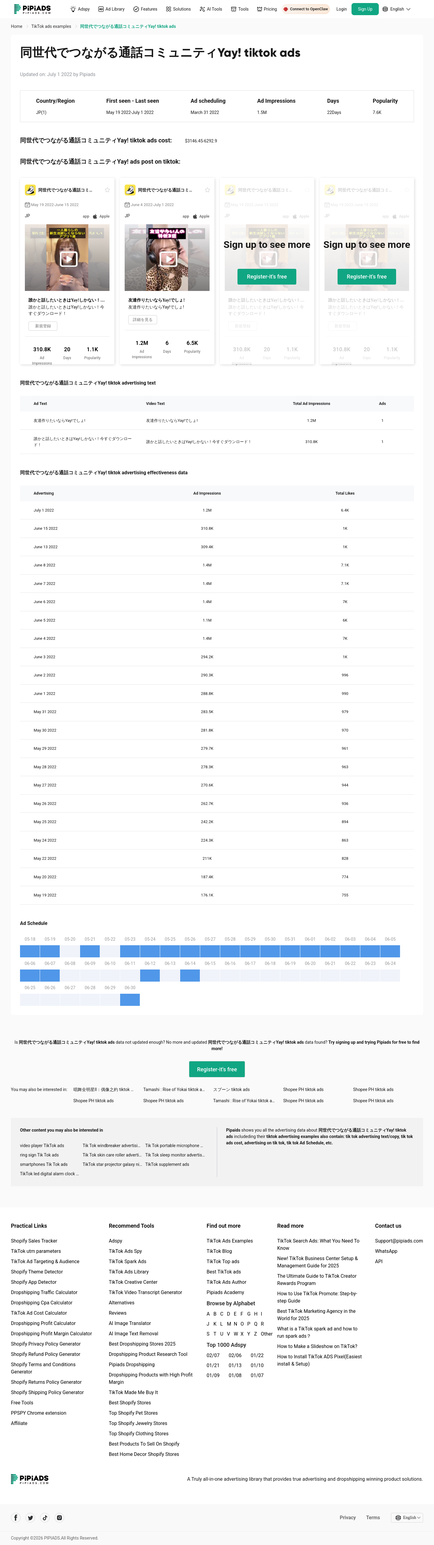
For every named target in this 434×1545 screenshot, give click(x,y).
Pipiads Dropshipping (132, 1364)
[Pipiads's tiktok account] (45, 1518)
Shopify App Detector (34, 1282)
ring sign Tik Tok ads (39, 1155)
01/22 (257, 1355)
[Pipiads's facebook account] (16, 1518)
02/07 (213, 1355)
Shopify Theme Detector (37, 1272)
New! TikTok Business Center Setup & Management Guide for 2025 (317, 1262)
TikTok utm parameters (36, 1251)
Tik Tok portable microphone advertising (176, 1145)
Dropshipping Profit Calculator (43, 1323)
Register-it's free (267, 276)
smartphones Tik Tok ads (44, 1164)
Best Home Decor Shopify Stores (144, 1454)
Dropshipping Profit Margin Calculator (51, 1333)
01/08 (235, 1375)
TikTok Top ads (223, 1261)
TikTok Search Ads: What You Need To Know (318, 1244)
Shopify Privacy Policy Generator (46, 1344)
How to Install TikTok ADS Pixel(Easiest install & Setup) (319, 1360)
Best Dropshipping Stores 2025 (142, 1344)
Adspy (115, 1241)
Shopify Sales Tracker (34, 1241)
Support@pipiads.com (399, 1241)
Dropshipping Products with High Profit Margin (151, 1378)
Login (341, 9)
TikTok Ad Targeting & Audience (45, 1261)
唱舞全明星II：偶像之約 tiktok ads (105, 1089)
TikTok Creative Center (133, 1282)
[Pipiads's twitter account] (30, 1518)
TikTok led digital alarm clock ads (51, 1173)
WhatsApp (386, 1251)
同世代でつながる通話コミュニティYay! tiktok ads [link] (128, 26)
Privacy (348, 1517)
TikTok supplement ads (167, 1164)
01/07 (257, 1375)
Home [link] (17, 26)
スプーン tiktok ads (231, 1089)
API (379, 1261)
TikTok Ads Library (129, 1272)
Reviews (118, 1313)
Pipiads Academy (225, 1292)
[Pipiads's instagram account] (59, 1518)
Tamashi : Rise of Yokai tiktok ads (175, 1089)
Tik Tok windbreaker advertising (112, 1145)
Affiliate (19, 1423)
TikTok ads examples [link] (51, 26)
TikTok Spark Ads (127, 1261)
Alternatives (122, 1303)
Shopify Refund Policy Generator (45, 1354)
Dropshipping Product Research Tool (148, 1354)
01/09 (213, 1375)
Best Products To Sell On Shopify (144, 1444)
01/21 (213, 1365)
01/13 (235, 1365)
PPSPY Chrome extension (38, 1413)
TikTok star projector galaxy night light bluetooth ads (113, 1164)
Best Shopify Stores (130, 1403)
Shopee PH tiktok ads (303, 1089)
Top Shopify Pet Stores (133, 1413)
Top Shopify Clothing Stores (139, 1434)
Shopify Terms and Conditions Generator (43, 1368)
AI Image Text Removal (133, 1333)
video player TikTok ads (42, 1145)
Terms (373, 1517)
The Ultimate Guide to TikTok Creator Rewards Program (317, 1279)
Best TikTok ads (224, 1272)
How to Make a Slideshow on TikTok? (317, 1346)
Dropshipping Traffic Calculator (44, 1292)
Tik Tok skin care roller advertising (113, 1155)
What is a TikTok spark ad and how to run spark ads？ (317, 1332)
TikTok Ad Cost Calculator (39, 1313)
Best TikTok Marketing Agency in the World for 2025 (316, 1314)
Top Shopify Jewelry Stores (138, 1423)
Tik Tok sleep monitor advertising (176, 1155)
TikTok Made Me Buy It (133, 1392)
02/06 (235, 1355)
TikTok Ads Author (226, 1282)
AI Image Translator (130, 1323)
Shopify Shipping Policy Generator (47, 1392)
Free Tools (22, 1403)
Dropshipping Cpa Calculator (41, 1303)
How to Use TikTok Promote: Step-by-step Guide (317, 1297)
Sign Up (365, 9)
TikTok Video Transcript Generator (145, 1292)
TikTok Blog (219, 1251)
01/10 (257, 1365)
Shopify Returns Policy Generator (46, 1382)
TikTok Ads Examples (230, 1241)
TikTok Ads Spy (125, 1251)
